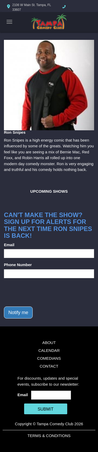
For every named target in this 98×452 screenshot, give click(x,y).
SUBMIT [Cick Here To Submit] (45, 409)
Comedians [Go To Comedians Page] (49, 358)
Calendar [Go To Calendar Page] (49, 350)
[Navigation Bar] (9, 22)
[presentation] (43, 292)
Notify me (18, 312)
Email (9, 245)
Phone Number (18, 264)
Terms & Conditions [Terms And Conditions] (49, 435)
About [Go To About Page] (49, 342)
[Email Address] (51, 395)
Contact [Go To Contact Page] (49, 366)
